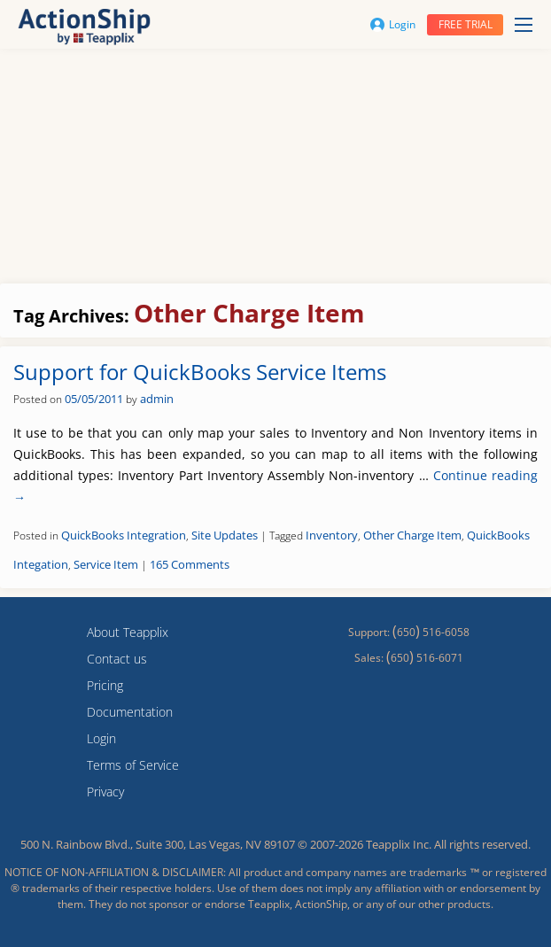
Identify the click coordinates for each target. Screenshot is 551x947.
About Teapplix (127, 632)
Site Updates (224, 535)
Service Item (106, 564)
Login (392, 24)
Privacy (105, 791)
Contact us (117, 658)
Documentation (130, 711)
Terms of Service (133, 765)
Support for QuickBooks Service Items (199, 371)
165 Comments (189, 564)
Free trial (465, 24)
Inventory (332, 535)
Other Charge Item (412, 535)
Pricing (105, 685)
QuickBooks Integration (123, 535)
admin (157, 399)
